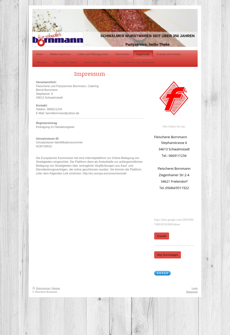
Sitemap (56, 288)
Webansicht (192, 292)
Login (195, 288)
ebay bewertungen (167, 254)
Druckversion (41, 288)
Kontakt (161, 235)
